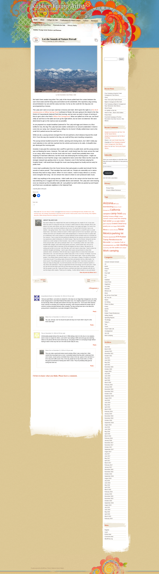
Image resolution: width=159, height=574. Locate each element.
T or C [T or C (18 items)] (112, 242)
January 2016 (108, 494)
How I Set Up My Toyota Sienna (113, 99)
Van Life (107, 333)
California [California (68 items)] (115, 209)
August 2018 (108, 425)
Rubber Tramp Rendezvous (112, 313)
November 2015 (109, 498)
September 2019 (109, 396)
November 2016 (109, 471)
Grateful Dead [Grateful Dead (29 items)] (117, 224)
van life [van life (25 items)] (111, 247)
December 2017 (109, 442)
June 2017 (107, 456)
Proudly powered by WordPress (38, 568)
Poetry (106, 306)
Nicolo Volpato (60, 568)
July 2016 (107, 480)
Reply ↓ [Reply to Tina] (95, 345)
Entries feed (108, 534)
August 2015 (108, 505)
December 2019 (109, 389)
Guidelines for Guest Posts (42, 25)
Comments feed (109, 536)
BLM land (63, 211)
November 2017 (109, 445)
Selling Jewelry (109, 315)
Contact (85, 20)
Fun (106, 275)
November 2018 (109, 418)
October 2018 (108, 420)
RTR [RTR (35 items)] (118, 237)
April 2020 (107, 380)
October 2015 (108, 500)
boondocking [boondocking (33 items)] (108, 207)
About (42, 20)
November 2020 (109, 367)
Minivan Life (108, 291)
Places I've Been (51, 211)
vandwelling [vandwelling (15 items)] (106, 247)
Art (105, 264)
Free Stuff (107, 273)
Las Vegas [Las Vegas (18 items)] (114, 226)
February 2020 (109, 384)
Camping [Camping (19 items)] (110, 216)
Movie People (108, 108)
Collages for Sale (52, 20)
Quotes (107, 308)
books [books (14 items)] (117, 203)
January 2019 (108, 413)
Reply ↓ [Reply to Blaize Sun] (92, 325)
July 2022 (107, 347)
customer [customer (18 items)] (111, 218)
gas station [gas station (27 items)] (121, 221)
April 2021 (107, 364)
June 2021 (107, 360)
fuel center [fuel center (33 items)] (107, 221)
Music (106, 293)
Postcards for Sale (59, 25)
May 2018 (107, 431)
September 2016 (109, 476)
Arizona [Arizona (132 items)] (108, 203)
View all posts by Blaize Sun (88, 272)
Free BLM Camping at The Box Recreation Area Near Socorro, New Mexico (114, 118)
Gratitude (107, 279)
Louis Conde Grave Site (117, 140)
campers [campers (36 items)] (106, 214)
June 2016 (107, 483)
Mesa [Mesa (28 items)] (105, 229)
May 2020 (107, 378)
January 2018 (108, 440)
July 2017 (107, 454)
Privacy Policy (72, 25)
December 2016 (109, 469)
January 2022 (108, 351)
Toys (106, 324)
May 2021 (107, 362)
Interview (107, 288)
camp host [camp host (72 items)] (116, 213)
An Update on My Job (110, 110)
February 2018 (109, 438)
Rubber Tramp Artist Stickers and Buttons (47, 30)
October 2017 (108, 447)
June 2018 (107, 429)
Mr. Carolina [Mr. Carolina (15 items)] (110, 229)
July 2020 (107, 373)
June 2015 (107, 509)
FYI (106, 277)
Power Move (108, 115)
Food (106, 271)
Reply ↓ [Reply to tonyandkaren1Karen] (95, 311)
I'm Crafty (107, 286)
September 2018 (109, 422)
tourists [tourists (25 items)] (117, 242)
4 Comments (60, 215)
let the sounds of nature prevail (69, 213)
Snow (106, 97)
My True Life (43, 211)
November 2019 (109, 391)
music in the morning (83, 213)
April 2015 (107, 514)
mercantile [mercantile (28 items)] (121, 226)
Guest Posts (108, 282)
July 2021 (107, 358)
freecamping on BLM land (55, 213)
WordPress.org (109, 539)
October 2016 (108, 474)
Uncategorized (108, 331)
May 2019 (107, 405)
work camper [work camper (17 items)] (122, 247)
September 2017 (109, 449)
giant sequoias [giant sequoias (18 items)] (107, 223)
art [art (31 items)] (115, 204)
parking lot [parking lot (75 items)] (117, 233)
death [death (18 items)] (115, 218)
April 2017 (107, 460)
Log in (106, 532)
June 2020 (107, 376)
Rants (106, 311)
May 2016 (107, 485)
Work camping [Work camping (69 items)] (111, 250)
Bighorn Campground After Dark (113, 102)
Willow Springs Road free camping (47, 215)
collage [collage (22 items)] (116, 216)
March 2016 (108, 489)
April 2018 (107, 434)
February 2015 (109, 518)
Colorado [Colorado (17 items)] (105, 218)
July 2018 (107, 427)
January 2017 (108, 467)
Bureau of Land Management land (74, 211)
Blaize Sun (61, 41)
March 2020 (108, 382)
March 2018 (108, 436)
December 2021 (109, 353)
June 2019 (107, 402)
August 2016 (108, 478)
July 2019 (107, 400)
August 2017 (108, 451)
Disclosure (94, 21)
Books (106, 266)
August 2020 (108, 371)
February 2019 (109, 411)
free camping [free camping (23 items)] (122, 218)
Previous (39, 280)
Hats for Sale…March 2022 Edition (114, 112)
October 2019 (108, 393)
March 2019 (108, 409)
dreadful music (87, 211)
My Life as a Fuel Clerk (111, 295)
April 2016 (107, 487)
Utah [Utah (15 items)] (115, 245)
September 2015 (109, 503)
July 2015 (107, 507)
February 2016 (109, 492)
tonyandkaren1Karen (47, 296)
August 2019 (108, 398)
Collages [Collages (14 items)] (121, 216)
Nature (106, 300)
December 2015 (109, 496)
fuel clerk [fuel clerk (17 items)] (114, 221)
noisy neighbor (92, 213)
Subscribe (108, 173)
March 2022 (108, 349)
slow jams (36, 215)
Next (93, 280)
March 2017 (108, 463)
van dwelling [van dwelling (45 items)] (122, 245)
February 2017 (109, 465)
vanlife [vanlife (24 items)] (116, 247)
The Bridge (108, 320)
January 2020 (108, 387)
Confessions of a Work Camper (70, 20)
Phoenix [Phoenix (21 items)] (105, 237)
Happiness (107, 284)
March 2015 (108, 516)
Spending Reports (109, 317)
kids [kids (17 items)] (109, 226)
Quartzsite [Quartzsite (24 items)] (112, 237)
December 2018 (109, 416)
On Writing (107, 302)
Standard (95, 39)
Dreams (107, 268)
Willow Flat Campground (61, 116)
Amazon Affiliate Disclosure (113, 190)
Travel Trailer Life (109, 329)
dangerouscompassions (111, 132)
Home (36, 20)
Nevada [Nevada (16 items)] (116, 229)
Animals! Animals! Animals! (112, 262)
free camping (45, 213)
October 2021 (108, 355)
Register (107, 530)
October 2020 (108, 369)
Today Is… (107, 322)
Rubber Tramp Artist (58, 6)
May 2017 (107, 458)
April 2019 (107, 407)
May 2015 (107, 512)
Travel (106, 326)
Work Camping (109, 335)
